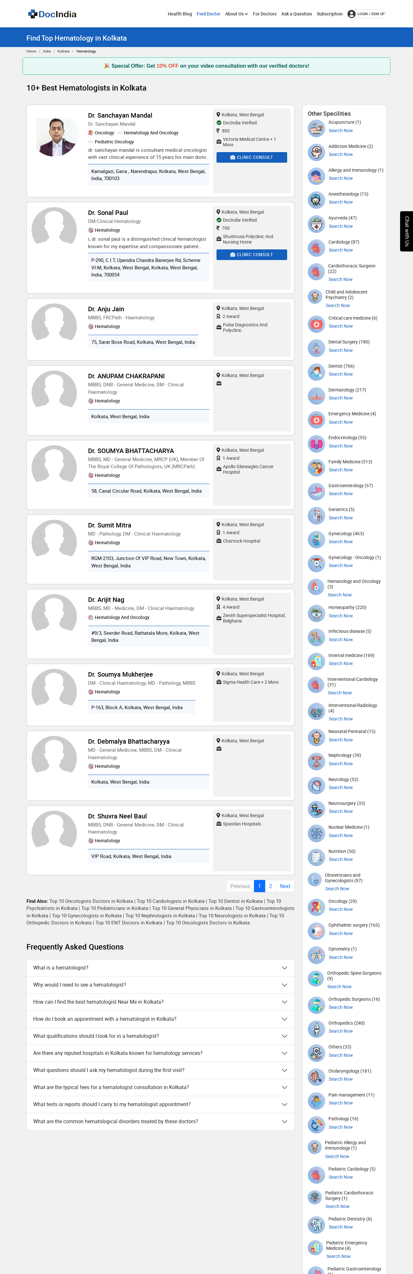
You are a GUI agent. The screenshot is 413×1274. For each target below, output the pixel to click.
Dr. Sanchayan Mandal (120, 115)
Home (31, 51)
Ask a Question (296, 14)
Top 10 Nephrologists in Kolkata (160, 915)
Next (285, 886)
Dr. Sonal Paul (108, 212)
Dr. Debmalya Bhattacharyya (129, 741)
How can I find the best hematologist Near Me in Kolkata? (98, 1001)
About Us (236, 14)
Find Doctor (208, 14)
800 (223, 131)
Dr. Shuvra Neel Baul (117, 816)
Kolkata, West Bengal (240, 114)
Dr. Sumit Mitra (109, 525)
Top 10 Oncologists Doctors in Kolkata (91, 901)
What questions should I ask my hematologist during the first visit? (109, 1070)
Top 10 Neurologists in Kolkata (232, 915)
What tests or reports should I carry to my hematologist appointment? (112, 1104)
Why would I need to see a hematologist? (79, 984)
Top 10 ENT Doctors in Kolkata (129, 922)
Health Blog (180, 14)
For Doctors (265, 14)
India (47, 51)
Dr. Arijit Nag (106, 599)
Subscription (330, 14)
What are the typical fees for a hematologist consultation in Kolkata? (111, 1087)
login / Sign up (366, 13)
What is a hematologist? (60, 967)
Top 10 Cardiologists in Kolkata (171, 901)
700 (223, 228)
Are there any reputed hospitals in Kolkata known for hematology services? (118, 1053)
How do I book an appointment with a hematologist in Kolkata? (104, 1018)
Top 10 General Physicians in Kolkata (192, 908)
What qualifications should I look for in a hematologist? (96, 1035)
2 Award (228, 316)
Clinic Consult (251, 157)
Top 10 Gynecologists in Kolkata (87, 915)
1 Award (228, 458)
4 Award (228, 607)
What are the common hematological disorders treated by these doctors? (115, 1121)
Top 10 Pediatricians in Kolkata (114, 908)
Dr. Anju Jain (106, 308)
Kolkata (63, 51)
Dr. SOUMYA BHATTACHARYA (131, 450)
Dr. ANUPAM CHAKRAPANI (126, 376)
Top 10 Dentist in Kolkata (235, 901)
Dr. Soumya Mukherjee (120, 674)
